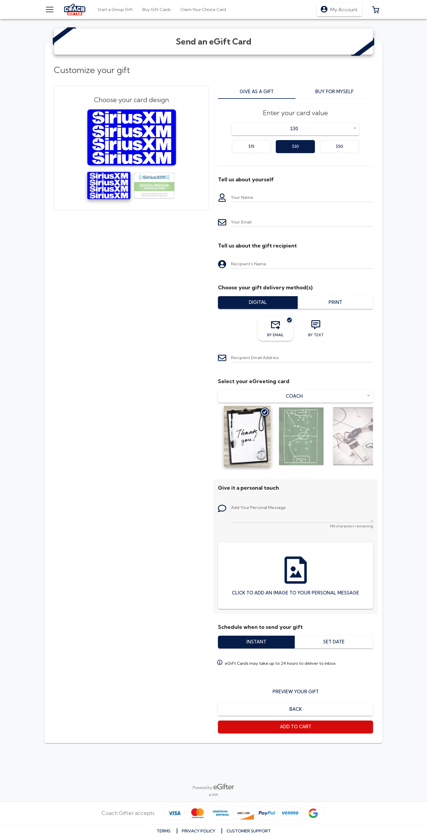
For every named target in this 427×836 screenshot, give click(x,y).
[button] (376, 9)
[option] (251, 146)
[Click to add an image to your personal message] (295, 575)
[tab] (157, 9)
